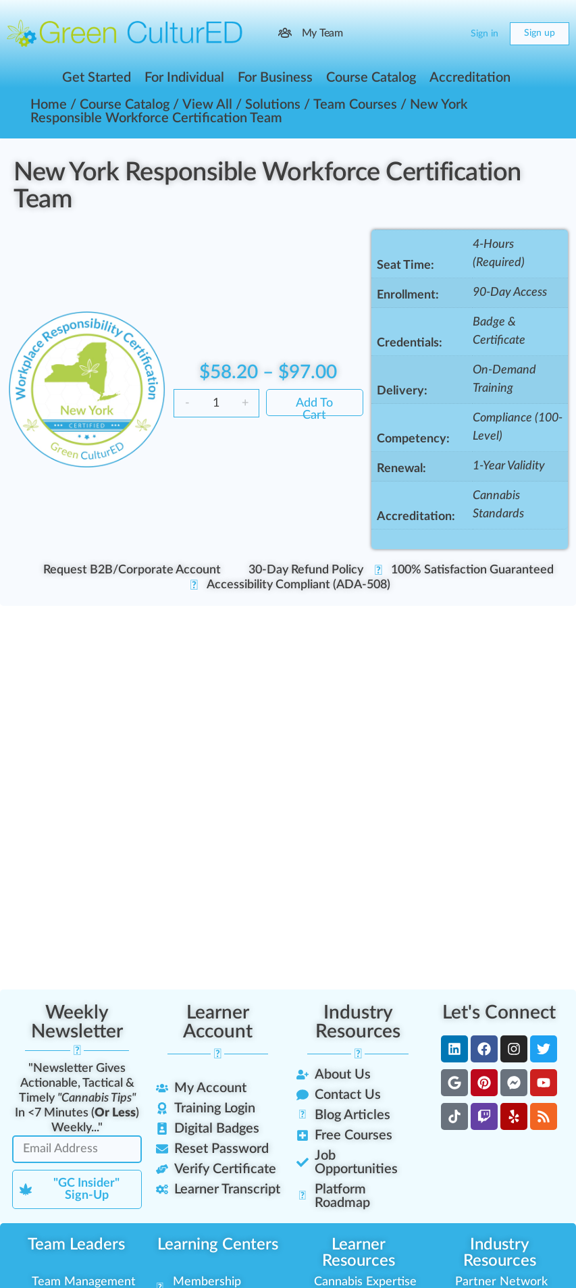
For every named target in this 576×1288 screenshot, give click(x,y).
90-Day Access (510, 292)
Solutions (272, 104)
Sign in (484, 33)
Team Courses (355, 104)
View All (207, 104)
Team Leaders (76, 1245)
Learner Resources (358, 1253)
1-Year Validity (509, 466)
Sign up (539, 33)
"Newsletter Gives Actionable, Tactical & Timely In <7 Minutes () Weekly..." (77, 1098)
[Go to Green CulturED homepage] (125, 33)
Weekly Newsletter (77, 1022)
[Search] (422, 33)
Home (48, 104)
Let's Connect (499, 1012)
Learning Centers (217, 1245)
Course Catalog (124, 104)
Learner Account (218, 1022)
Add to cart (314, 406)
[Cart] (449, 34)
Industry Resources (357, 1022)
